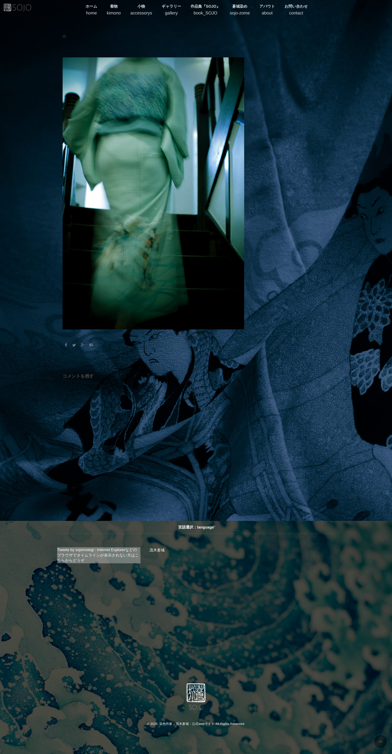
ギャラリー (171, 10)
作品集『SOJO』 (205, 10)
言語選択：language (196, 527)
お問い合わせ (296, 10)
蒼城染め (240, 10)
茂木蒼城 (157, 550)
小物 (141, 10)
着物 (114, 10)
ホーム (91, 10)
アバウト (267, 10)
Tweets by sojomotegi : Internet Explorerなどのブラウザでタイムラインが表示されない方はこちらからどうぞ (98, 555)
